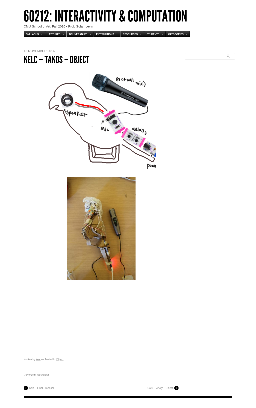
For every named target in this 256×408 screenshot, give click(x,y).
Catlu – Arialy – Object (160, 388)
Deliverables (78, 34)
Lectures (54, 34)
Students (153, 34)
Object (60, 359)
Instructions (105, 34)
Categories (176, 34)
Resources (130, 34)
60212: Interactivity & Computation (105, 16)
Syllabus (32, 34)
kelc (38, 359)
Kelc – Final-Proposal (41, 388)
